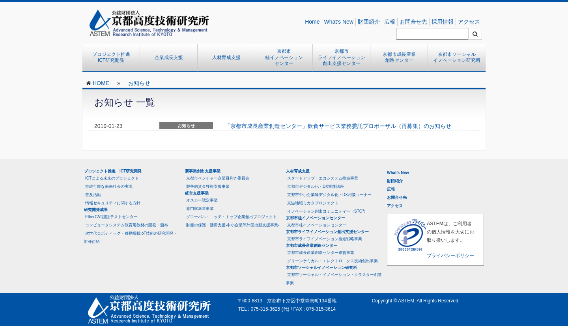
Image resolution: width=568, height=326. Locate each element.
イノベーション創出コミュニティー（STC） (327, 210)
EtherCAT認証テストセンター (111, 217)
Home (312, 22)
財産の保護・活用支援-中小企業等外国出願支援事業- (233, 225)
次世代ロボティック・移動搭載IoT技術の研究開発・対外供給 (131, 237)
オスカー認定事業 (202, 200)
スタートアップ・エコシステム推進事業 (322, 178)
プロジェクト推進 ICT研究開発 (113, 57)
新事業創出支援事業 (202, 171)
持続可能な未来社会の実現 (109, 186)
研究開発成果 (96, 209)
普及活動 (93, 195)
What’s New (338, 22)
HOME (101, 83)
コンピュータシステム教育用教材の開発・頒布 (126, 225)
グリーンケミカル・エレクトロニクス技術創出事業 (332, 261)
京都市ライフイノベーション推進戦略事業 (324, 239)
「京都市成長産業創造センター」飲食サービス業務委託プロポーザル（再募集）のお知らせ (338, 126)
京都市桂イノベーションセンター (284, 57)
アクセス (469, 22)
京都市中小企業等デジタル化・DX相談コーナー (329, 195)
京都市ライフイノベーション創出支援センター (341, 57)
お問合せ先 (413, 22)
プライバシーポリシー (450, 255)
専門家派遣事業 (200, 208)
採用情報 (443, 22)
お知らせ (139, 83)
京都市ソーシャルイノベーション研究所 (456, 57)
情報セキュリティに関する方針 (112, 203)
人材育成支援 (226, 57)
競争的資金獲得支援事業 (208, 186)
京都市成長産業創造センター (399, 57)
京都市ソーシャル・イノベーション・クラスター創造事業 (334, 278)
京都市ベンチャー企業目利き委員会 (217, 178)
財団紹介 (369, 22)
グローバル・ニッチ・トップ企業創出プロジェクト (231, 217)
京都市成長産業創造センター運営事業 (320, 252)
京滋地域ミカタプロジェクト (312, 203)
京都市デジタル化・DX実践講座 (315, 186)
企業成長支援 (169, 57)
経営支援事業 (197, 193)
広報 (389, 22)
